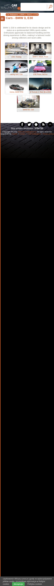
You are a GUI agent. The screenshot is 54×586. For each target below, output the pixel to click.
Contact (22, 134)
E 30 (36, 15)
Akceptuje (18, 584)
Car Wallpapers (12, 15)
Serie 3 (29, 15)
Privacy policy (48, 134)
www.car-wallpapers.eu (27, 132)
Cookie (14, 134)
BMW (22, 15)
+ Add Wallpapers (34, 134)
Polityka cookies (34, 584)
